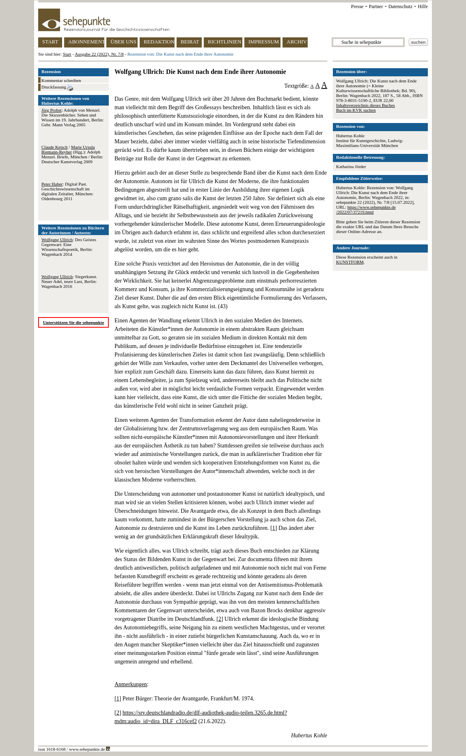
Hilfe (423, 6)
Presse (357, 6)
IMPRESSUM (263, 42)
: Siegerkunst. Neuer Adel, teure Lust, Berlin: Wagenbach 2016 (69, 281)
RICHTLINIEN (224, 42)
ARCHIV (297, 42)
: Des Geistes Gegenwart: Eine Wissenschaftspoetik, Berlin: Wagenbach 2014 (68, 247)
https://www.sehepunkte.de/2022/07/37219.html (366, 209)
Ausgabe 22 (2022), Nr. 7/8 (99, 54)
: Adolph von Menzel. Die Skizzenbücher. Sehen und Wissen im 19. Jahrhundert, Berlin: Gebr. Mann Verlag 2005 (72, 117)
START (50, 42)
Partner (376, 6)
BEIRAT (190, 42)
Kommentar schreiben (61, 80)
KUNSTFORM (350, 261)
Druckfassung (57, 87)
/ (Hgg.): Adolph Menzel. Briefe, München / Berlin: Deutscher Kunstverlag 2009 (72, 154)
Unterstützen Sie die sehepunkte (73, 322)
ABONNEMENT (86, 42)
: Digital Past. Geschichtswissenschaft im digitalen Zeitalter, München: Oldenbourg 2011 (67, 191)
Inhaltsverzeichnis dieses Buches (365, 105)
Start (67, 54)
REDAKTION (159, 42)
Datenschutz (400, 6)
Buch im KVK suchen (355, 110)
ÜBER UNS (123, 42)
